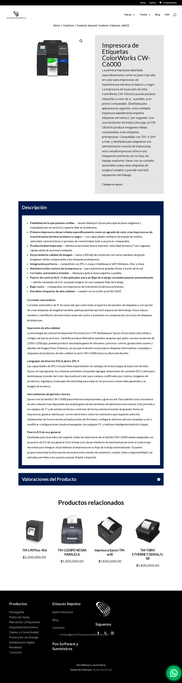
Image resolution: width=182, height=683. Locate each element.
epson (119, 184)
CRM (167, 15)
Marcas (128, 15)
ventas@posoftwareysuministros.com (84, 634)
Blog (157, 15)
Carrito (152, 3)
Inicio (143, 3)
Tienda (143, 15)
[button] (81, 41)
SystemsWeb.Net (102, 669)
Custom (68, 25)
